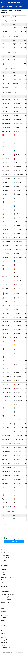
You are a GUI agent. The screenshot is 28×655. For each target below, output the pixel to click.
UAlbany (6, 293)
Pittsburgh (19, 63)
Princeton (7, 253)
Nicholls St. (18, 388)
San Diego (7, 174)
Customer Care (5, 611)
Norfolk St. (18, 233)
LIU (16, 162)
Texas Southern (19, 439)
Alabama (19, 325)
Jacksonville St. (19, 47)
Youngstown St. (19, 427)
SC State (18, 305)
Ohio (17, 150)
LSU (6, 479)
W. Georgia (18, 229)
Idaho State (18, 423)
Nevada (6, 518)
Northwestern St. (20, 280)
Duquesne (7, 190)
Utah (6, 455)
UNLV (16, 83)
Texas (6, 404)
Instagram (4, 623)
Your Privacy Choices (6, 597)
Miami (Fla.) (19, 435)
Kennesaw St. (18, 43)
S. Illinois (7, 170)
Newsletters (4, 642)
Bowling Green (8, 380)
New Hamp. (7, 333)
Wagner (6, 364)
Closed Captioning (6, 599)
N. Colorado (18, 261)
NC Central (18, 329)
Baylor (17, 345)
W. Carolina (7, 372)
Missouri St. (7, 416)
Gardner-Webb (8, 284)
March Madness (5, 563)
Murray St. (18, 237)
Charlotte (7, 103)
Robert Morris (19, 241)
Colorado (18, 503)
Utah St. (6, 459)
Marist (17, 154)
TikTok (3, 620)
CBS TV (3, 582)
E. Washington (8, 499)
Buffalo (6, 150)
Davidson (18, 194)
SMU (7, 491)
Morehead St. (8, 99)
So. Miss (6, 360)
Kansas (6, 487)
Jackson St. (7, 265)
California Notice (5, 602)
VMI (5, 400)
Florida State (7, 435)
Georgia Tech (7, 119)
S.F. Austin (18, 443)
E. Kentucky (18, 273)
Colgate (6, 107)
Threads (3, 631)
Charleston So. (8, 249)
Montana (7, 261)
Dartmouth (7, 206)
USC (16, 87)
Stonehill (18, 190)
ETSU (6, 213)
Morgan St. (7, 329)
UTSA (6, 353)
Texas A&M (19, 479)
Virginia (17, 127)
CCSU (6, 162)
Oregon (18, 313)
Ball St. (17, 297)
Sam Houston (8, 27)
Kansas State (20, 487)
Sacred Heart (19, 123)
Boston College (19, 79)
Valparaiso (7, 154)
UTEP (6, 31)
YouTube (3, 618)
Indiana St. (18, 170)
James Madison (19, 360)
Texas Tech (7, 357)
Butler (6, 194)
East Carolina (19, 245)
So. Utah (6, 229)
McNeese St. (7, 388)
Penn (16, 75)
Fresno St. (18, 495)
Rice (5, 349)
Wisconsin (18, 471)
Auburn (6, 483)
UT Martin (18, 288)
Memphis (18, 103)
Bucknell (6, 217)
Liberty (6, 43)
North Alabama (8, 412)
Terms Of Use (4, 589)
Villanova (18, 333)
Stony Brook (18, 376)
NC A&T (6, 384)
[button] (25, 7)
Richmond (7, 143)
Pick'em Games (5, 552)
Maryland (7, 321)
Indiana (18, 158)
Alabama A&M (19, 341)
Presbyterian (7, 178)
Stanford (18, 368)
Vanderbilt (19, 404)
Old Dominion (18, 59)
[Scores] (20, 7)
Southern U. (7, 447)
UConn (17, 349)
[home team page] (3, 28)
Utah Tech (7, 273)
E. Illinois (7, 288)
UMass (17, 364)
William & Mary (8, 376)
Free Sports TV (5, 558)
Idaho (17, 499)
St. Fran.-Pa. (7, 241)
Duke (17, 491)
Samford (6, 210)
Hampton (18, 225)
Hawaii (16, 518)
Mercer (17, 372)
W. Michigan (18, 317)
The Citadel (18, 210)
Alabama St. (7, 341)
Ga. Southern (7, 59)
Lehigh (17, 115)
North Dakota (8, 427)
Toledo (17, 380)
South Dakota (8, 467)
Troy (6, 431)
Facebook (3, 625)
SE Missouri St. (19, 284)
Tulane (6, 147)
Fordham (6, 115)
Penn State (7, 471)
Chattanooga (19, 400)
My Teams (3, 645)
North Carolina (8, 127)
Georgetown (19, 217)
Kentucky (18, 483)
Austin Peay (18, 396)
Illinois (7, 313)
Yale (5, 75)
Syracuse (7, 63)
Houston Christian (9, 443)
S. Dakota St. (19, 467)
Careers (3, 575)
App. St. (17, 186)
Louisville (7, 79)
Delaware (18, 293)
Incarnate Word (8, 451)
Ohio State (19, 135)
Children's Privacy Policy (7, 594)
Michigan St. (7, 475)
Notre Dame (8, 131)
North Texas (18, 147)
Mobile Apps (4, 565)
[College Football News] (11, 7)
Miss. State (18, 166)
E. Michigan (7, 309)
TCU (17, 357)
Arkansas (7, 166)
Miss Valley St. (8, 257)
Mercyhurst (7, 123)
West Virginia (7, 463)
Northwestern (8, 337)
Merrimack (18, 107)
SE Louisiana (18, 451)
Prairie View (18, 269)
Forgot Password (5, 648)
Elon (5, 225)
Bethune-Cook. (19, 265)
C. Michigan (7, 221)
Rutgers (6, 87)
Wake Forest (7, 368)
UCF (16, 301)
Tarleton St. (7, 396)
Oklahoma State (8, 345)
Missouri (7, 325)
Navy (18, 131)
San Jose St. (7, 495)
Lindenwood (18, 276)
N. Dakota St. (7, 237)
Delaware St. (7, 305)
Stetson (18, 178)
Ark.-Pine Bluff (19, 257)
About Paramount (6, 577)
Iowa (17, 337)
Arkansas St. (18, 431)
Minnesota (18, 321)
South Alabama (19, 420)
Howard (6, 233)
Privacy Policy (5, 591)
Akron (17, 309)
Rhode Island (19, 182)
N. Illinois (7, 297)
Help (2, 608)
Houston (18, 455)
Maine (6, 182)
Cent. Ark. (18, 412)
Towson (6, 198)
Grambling (7, 439)
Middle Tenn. (7, 47)
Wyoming (18, 459)
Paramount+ (4, 580)
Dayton (17, 99)
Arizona (17, 463)
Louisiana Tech (18, 31)
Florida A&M (18, 447)
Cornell (6, 111)
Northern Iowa (19, 416)
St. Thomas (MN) (19, 174)
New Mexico (7, 408)
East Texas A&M (8, 269)
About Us (3, 572)
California (18, 392)
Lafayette (18, 202)
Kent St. (6, 317)
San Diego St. (19, 506)
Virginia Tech (18, 119)
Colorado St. (19, 408)
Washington (7, 158)
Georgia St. (7, 186)
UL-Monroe (7, 420)
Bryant (17, 143)
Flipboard (3, 633)
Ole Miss (19, 139)
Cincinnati (7, 503)
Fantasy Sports (5, 555)
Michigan (18, 475)
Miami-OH (18, 221)
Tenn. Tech (18, 249)
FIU (16, 27)
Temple (6, 245)
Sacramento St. (8, 423)
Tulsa (17, 353)
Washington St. (8, 506)
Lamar (6, 280)
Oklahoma (7, 139)
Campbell (18, 384)
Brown (17, 111)
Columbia (18, 206)
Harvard (17, 253)
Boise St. (8, 83)
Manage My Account (6, 640)
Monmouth (18, 198)
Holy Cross (7, 202)
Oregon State (8, 392)
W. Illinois (7, 276)
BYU (6, 301)
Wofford (18, 213)
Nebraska (7, 135)
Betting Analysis (5, 560)
